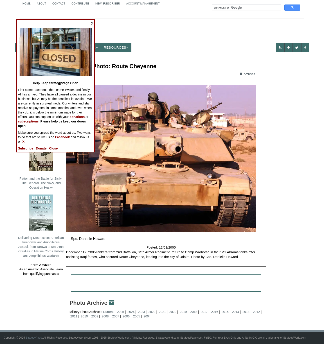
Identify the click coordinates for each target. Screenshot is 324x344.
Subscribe (25, 148)
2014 (235, 312)
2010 (84, 316)
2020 (172, 312)
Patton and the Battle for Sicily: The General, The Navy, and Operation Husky (40, 162)
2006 (126, 316)
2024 (131, 312)
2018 (193, 312)
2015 (225, 312)
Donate (41, 148)
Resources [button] (116, 47)
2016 (214, 312)
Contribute (80, 3)
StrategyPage (34, 337)
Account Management (143, 3)
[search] (246, 8)
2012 (256, 312)
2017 (204, 312)
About (41, 3)
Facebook (62, 137)
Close (53, 148)
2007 (115, 316)
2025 (120, 312)
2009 (94, 316)
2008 (105, 316)
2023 (141, 312)
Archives (247, 74)
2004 (147, 316)
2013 (246, 312)
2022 (151, 312)
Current (109, 312)
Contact (58, 3)
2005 (136, 316)
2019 (183, 312)
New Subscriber (107, 3)
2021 (162, 312)
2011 (73, 316)
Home (26, 3)
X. (23, 141)
